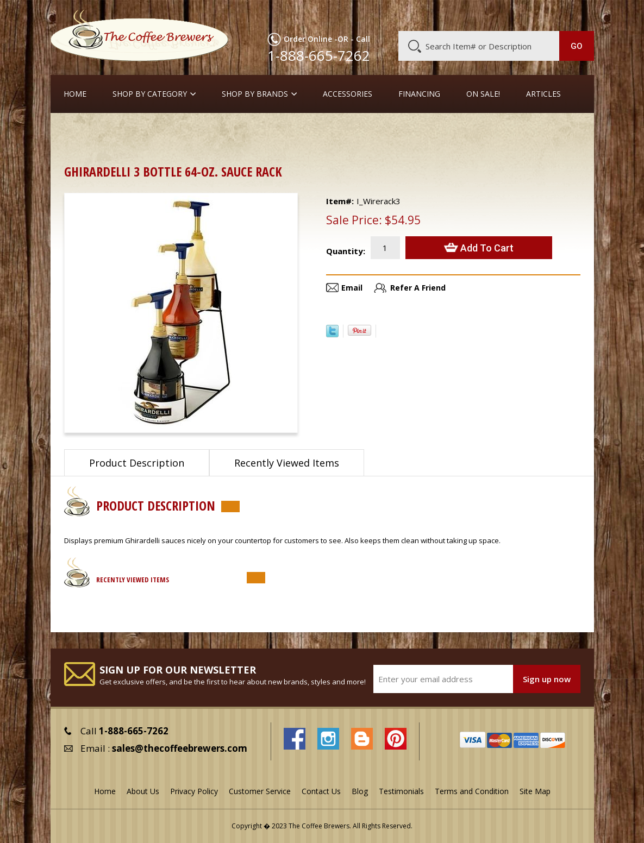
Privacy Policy (194, 791)
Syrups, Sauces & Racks (214, 130)
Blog (507, 14)
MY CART (576, 13)
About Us (401, 14)
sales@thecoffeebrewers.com (179, 748)
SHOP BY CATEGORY (149, 94)
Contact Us (321, 791)
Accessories (347, 94)
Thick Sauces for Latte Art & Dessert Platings (350, 130)
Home (75, 94)
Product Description (136, 462)
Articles (543, 94)
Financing (419, 94)
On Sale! (483, 94)
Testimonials (401, 791)
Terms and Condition (472, 791)
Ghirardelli (463, 130)
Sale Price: (354, 220)
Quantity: (345, 251)
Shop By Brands (255, 94)
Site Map (535, 791)
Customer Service (459, 14)
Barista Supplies (129, 130)
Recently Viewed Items (286, 462)
